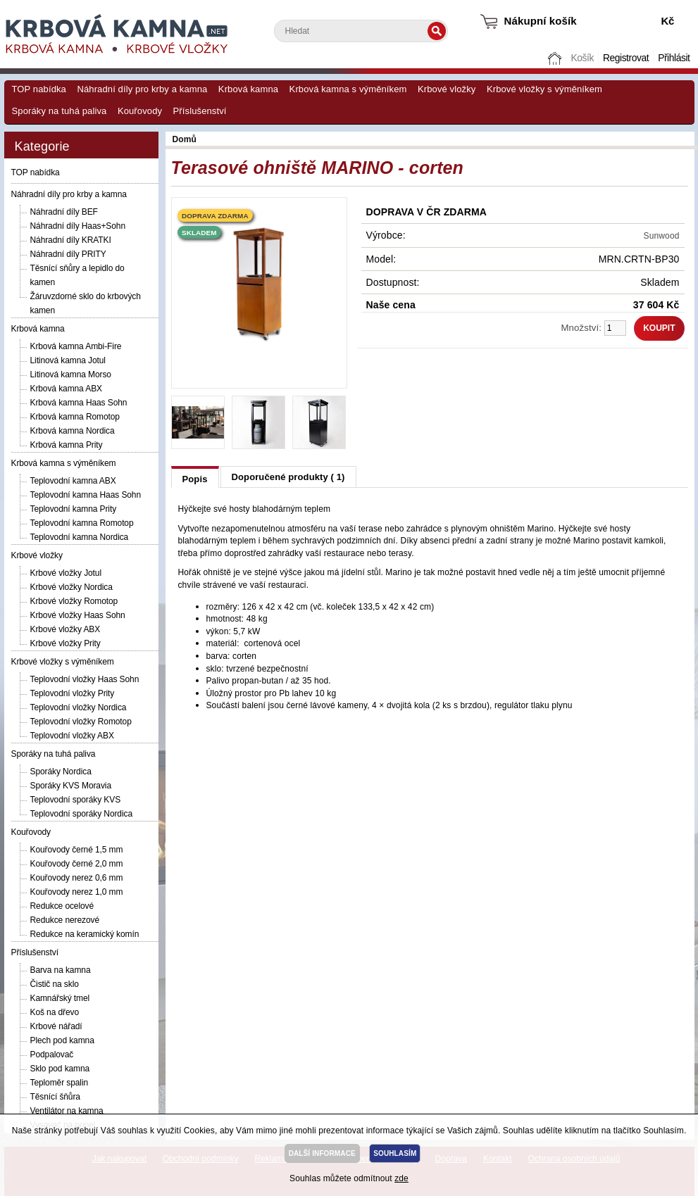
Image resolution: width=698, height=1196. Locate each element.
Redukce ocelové (62, 906)
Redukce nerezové (64, 920)
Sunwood (662, 236)
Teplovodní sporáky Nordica (81, 814)
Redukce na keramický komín (84, 934)
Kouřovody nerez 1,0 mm (76, 892)
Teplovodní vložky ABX (72, 736)
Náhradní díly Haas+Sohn (77, 226)
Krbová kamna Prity (66, 445)
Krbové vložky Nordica (71, 587)
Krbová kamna (248, 89)
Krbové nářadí (56, 1026)
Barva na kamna (60, 970)
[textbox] (361, 31)
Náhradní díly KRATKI (70, 240)
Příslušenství (200, 111)
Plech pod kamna (62, 1040)
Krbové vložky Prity (65, 643)
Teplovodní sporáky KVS (75, 800)
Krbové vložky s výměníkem (544, 89)
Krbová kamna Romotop (75, 417)
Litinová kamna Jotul (68, 360)
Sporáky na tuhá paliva (59, 111)
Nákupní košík (540, 21)
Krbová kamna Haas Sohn (78, 403)
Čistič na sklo (54, 984)
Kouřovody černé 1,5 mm (76, 850)
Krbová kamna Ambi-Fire (76, 346)
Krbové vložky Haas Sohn (77, 615)
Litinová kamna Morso (70, 374)
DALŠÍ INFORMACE (322, 1153)
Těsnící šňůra (55, 1097)
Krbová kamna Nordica (72, 431)
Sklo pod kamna (60, 1069)
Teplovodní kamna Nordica (79, 537)
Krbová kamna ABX (66, 389)
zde (401, 1178)
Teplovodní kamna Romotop (82, 523)
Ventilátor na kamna (67, 1111)
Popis (195, 479)
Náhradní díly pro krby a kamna (142, 89)
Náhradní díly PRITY (68, 254)
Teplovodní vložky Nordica (78, 707)
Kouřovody (140, 111)
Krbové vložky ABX (65, 629)
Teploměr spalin (59, 1083)
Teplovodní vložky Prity (72, 693)
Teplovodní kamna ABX (73, 481)
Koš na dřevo (55, 1012)
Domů (555, 58)
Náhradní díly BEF (64, 212)
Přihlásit (674, 58)
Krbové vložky (446, 89)
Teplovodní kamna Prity (73, 509)
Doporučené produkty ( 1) (288, 477)
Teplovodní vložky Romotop (81, 721)
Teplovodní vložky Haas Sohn (84, 679)
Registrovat (626, 58)
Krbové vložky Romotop (74, 601)
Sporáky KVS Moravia (70, 786)
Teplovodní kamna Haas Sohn (86, 495)
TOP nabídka (39, 89)
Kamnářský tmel (60, 998)
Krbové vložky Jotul (65, 573)
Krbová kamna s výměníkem (348, 89)
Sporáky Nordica (61, 771)
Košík (582, 58)
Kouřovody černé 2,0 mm (76, 864)
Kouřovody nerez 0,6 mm (76, 878)
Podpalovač (52, 1054)
